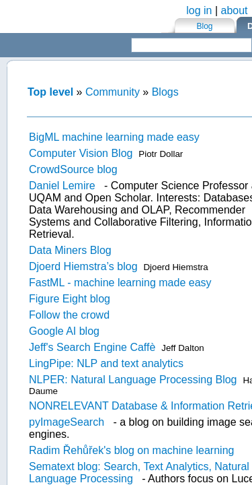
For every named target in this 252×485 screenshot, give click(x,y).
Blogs (165, 92)
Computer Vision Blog (80, 153)
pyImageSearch (66, 422)
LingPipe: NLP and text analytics (106, 363)
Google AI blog (64, 331)
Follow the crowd (69, 315)
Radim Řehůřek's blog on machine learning (131, 450)
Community (112, 92)
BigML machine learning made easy (114, 137)
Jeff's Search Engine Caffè (92, 347)
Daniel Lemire (62, 185)
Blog (204, 26)
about (234, 10)
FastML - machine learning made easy (120, 282)
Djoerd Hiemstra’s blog (83, 266)
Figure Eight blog (69, 298)
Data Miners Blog (70, 250)
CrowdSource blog (73, 169)
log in (199, 10)
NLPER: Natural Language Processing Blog (133, 379)
